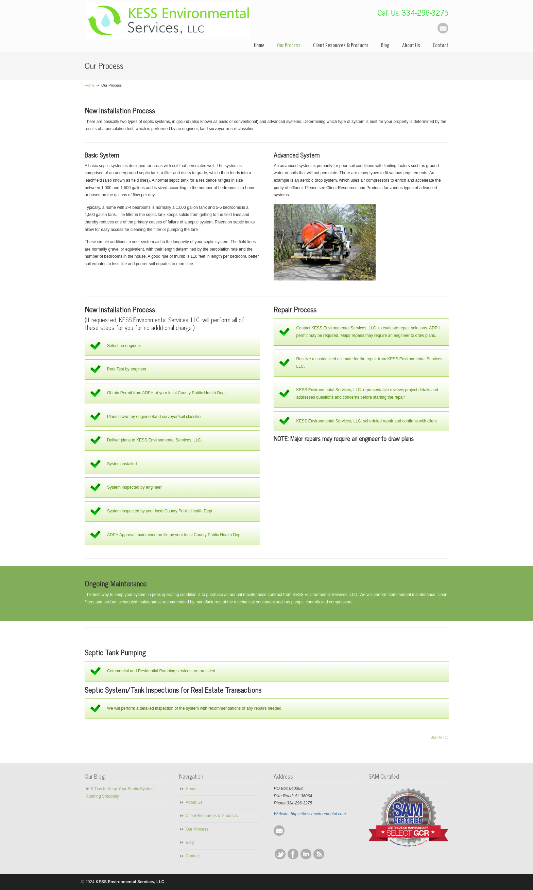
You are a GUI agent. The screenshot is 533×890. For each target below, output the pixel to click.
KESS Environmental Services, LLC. (168, 20)
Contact (193, 856)
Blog (190, 842)
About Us (194, 802)
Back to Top (439, 737)
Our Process (197, 829)
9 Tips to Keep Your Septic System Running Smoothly (120, 792)
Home (89, 85)
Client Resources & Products (212, 815)
